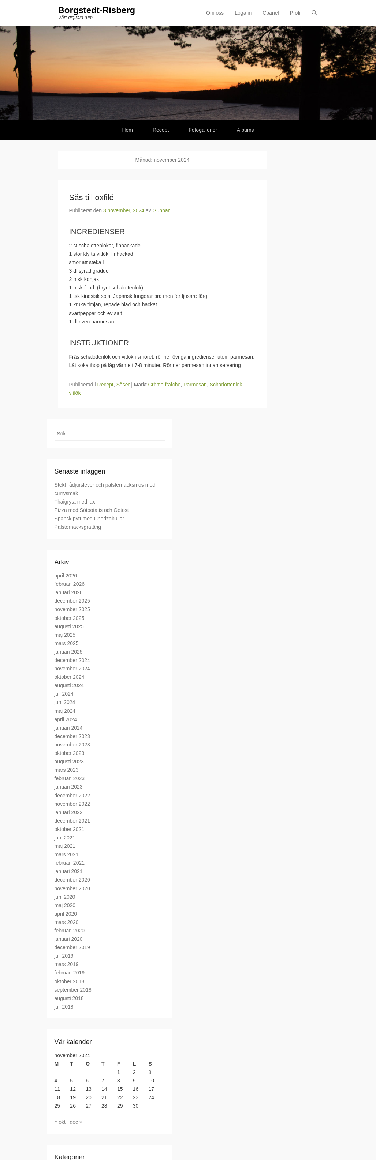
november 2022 (72, 804)
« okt (60, 1122)
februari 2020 (70, 930)
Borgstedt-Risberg (96, 10)
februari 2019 (70, 973)
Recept (161, 130)
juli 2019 (64, 956)
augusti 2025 (69, 626)
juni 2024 (65, 702)
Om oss (215, 13)
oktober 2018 (70, 981)
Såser (123, 385)
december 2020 (72, 880)
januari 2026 (69, 592)
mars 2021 (67, 854)
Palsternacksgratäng (78, 527)
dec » (76, 1122)
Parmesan (195, 385)
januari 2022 (69, 812)
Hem (127, 130)
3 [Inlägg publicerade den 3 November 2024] (150, 1072)
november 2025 (72, 609)
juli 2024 (64, 694)
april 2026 (66, 576)
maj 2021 (65, 846)
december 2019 (72, 947)
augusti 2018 (69, 998)
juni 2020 (65, 897)
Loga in (243, 13)
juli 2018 (64, 1007)
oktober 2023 (70, 753)
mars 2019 (67, 964)
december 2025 (72, 601)
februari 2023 (70, 778)
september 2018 (73, 990)
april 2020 (66, 914)
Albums (245, 130)
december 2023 (72, 736)
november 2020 (72, 888)
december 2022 (72, 795)
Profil (296, 13)
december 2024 (72, 660)
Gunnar (161, 210)
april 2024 (66, 719)
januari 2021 (69, 871)
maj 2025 (65, 635)
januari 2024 (69, 728)
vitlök (75, 393)
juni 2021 (65, 838)
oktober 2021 (70, 829)
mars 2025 (67, 643)
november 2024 (72, 668)
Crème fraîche (164, 385)
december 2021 (72, 821)
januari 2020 (69, 939)
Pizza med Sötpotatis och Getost (92, 510)
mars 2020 (67, 922)
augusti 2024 (69, 685)
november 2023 (72, 745)
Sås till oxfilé (91, 197)
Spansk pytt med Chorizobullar (89, 518)
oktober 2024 (70, 677)
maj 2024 (65, 711)
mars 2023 (67, 770)
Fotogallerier (203, 130)
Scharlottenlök (226, 385)
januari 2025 (69, 652)
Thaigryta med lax (75, 502)
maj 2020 (65, 905)
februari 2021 (70, 863)
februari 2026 (70, 584)
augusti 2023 (69, 761)
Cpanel (271, 13)
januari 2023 (69, 787)
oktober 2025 (70, 618)
